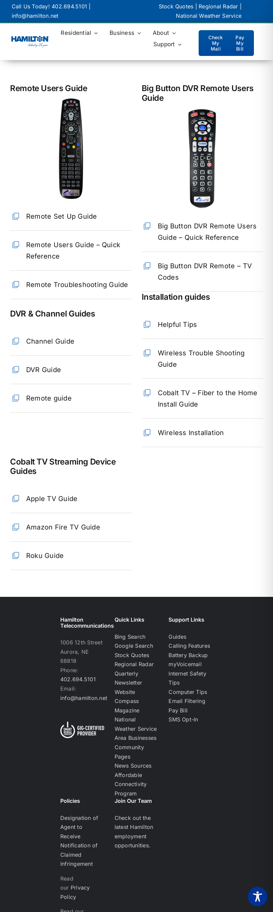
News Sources (133, 765)
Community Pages (129, 752)
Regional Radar (218, 6)
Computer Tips (187, 692)
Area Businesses (136, 737)
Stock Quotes (176, 6)
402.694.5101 (69, 6)
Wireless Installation (191, 433)
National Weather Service (209, 15)
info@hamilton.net (35, 15)
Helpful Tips (177, 325)
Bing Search (130, 636)
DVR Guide (43, 370)
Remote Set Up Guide (61, 216)
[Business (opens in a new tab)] (125, 33)
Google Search (134, 645)
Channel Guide (50, 341)
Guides (177, 636)
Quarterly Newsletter (128, 678)
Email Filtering (186, 701)
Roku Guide (45, 556)
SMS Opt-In (183, 719)
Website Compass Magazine (127, 701)
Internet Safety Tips (187, 678)
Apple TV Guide (51, 499)
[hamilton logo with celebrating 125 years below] (30, 38)
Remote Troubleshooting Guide (77, 285)
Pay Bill (178, 710)
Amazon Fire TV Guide (63, 527)
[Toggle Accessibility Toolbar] (257, 896)
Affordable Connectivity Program (131, 784)
